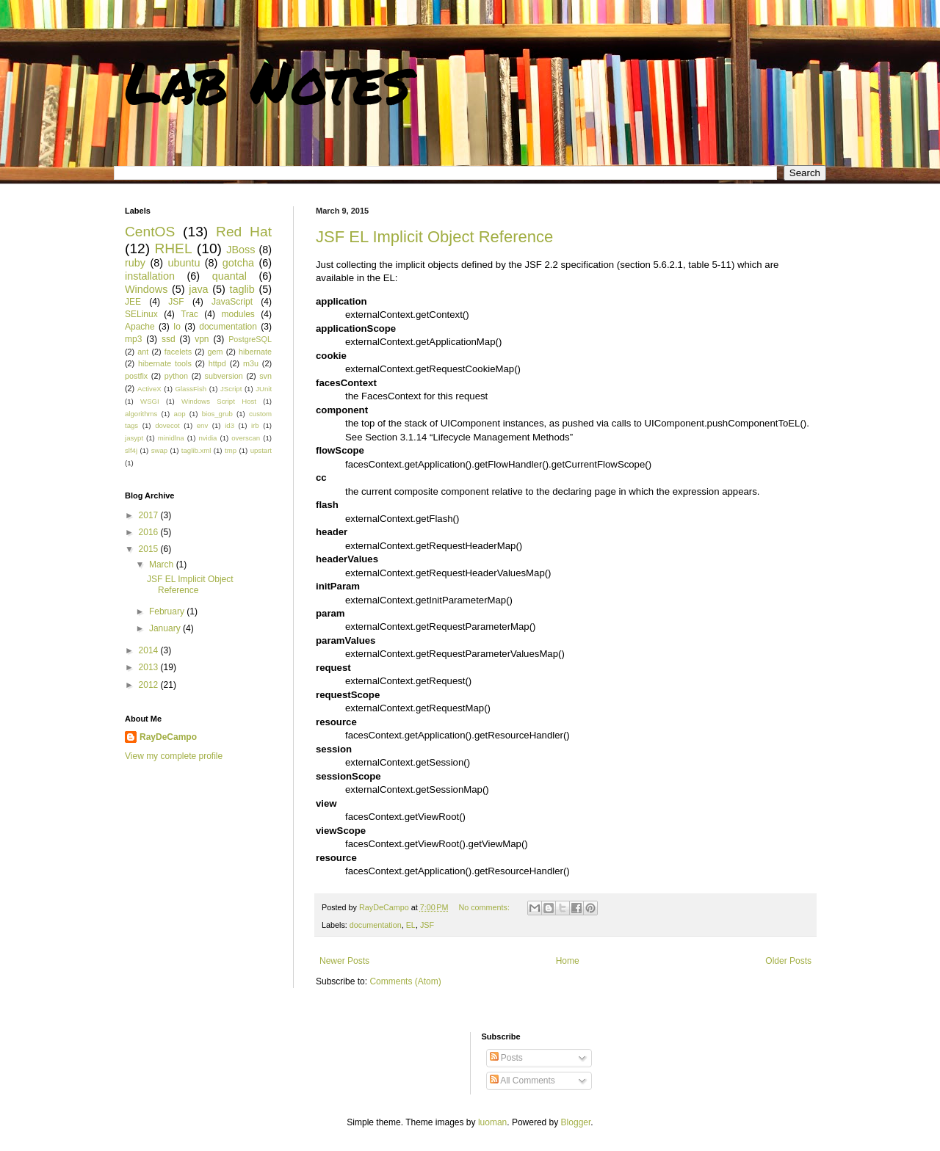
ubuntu (183, 263)
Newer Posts (344, 961)
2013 (150, 667)
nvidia (207, 438)
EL (411, 925)
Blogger (576, 1122)
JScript (231, 389)
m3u (250, 363)
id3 (229, 425)
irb (255, 425)
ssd (169, 339)
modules (237, 314)
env (202, 425)
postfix (136, 375)
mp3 (133, 339)
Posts (506, 1058)
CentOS (150, 231)
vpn (202, 339)
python (176, 375)
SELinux (141, 314)
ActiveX (149, 389)
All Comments (522, 1080)
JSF (427, 925)
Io (177, 327)
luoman (492, 1122)
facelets (178, 351)
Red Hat (244, 231)
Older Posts (788, 961)
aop (179, 414)
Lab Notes (268, 81)
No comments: (485, 907)
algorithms (141, 414)
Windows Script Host (218, 401)
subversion (224, 375)
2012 (150, 685)
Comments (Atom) (405, 981)
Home (567, 961)
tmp (230, 450)
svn (265, 375)
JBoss (240, 249)
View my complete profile (174, 756)
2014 (150, 650)
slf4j (131, 450)
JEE (133, 302)
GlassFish (190, 389)
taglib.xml (196, 450)
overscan (245, 438)
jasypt (134, 438)
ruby (135, 263)
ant (142, 351)
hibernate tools (165, 363)
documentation (376, 925)
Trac (189, 314)
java (198, 289)
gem (215, 351)
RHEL (173, 248)
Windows (146, 289)
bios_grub (217, 414)
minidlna (171, 438)
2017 (150, 515)
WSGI (149, 401)
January (166, 628)
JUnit (264, 389)
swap (159, 450)
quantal (229, 276)
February (168, 611)
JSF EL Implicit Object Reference (434, 237)
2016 (150, 532)
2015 (150, 549)
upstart (261, 450)
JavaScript (232, 302)
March (162, 564)
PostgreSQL (250, 339)
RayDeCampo (168, 737)
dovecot (167, 425)
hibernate (255, 351)
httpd (217, 363)
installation (150, 276)
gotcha (238, 263)
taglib (241, 289)
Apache (140, 327)
